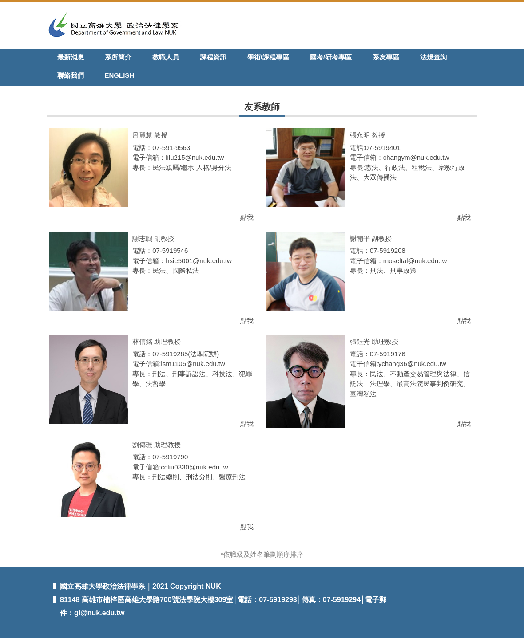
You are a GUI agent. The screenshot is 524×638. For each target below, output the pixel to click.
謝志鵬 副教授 (153, 238)
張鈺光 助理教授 (374, 341)
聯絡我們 (70, 75)
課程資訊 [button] (213, 57)
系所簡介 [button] (118, 57)
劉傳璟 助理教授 (156, 445)
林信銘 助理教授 (156, 341)
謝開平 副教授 (371, 238)
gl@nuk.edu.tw (99, 613)
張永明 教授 (367, 135)
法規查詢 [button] (433, 57)
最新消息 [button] (70, 57)
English (120, 75)
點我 (247, 217)
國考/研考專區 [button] (331, 57)
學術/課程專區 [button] (268, 57)
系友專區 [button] (386, 57)
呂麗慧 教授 (149, 135)
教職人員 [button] (165, 57)
